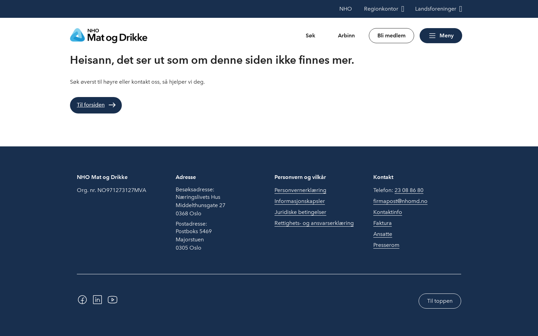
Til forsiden (91, 104)
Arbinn (346, 35)
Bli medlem (391, 35)
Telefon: (398, 190)
